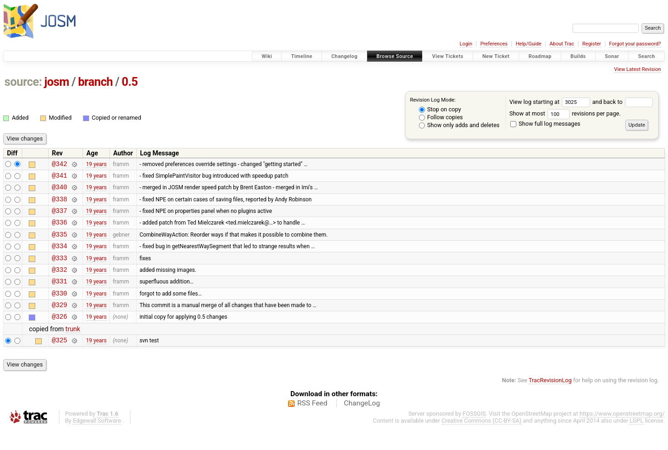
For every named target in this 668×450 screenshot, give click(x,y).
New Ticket (496, 56)
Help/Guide (528, 44)
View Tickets (447, 56)
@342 (59, 165)
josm (56, 82)
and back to (622, 101)
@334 (59, 256)
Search (646, 56)
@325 (59, 360)
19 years (96, 164)
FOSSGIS (474, 434)
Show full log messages (545, 123)
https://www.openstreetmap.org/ (622, 434)
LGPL (636, 441)
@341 (59, 178)
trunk (72, 348)
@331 (59, 296)
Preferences (493, 44)
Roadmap (540, 56)
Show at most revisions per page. (565, 113)
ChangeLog (362, 424)
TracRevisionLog (550, 401)
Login (466, 44)
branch (95, 82)
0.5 (130, 82)
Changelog (344, 56)
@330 (59, 309)
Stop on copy (440, 109)
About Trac (562, 44)
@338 (59, 204)
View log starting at (550, 101)
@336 (59, 230)
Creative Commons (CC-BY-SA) (482, 441)
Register (591, 44)
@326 (59, 335)
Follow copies (441, 117)
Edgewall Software (97, 441)
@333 (59, 270)
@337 (59, 217)
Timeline (301, 56)
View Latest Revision (637, 69)
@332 (59, 283)
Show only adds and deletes (459, 125)
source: (23, 82)
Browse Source (395, 56)
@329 (59, 322)
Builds (578, 56)
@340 (59, 190)
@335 (59, 243)
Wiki (267, 56)
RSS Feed (312, 424)
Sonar (612, 56)
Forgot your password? (635, 44)
